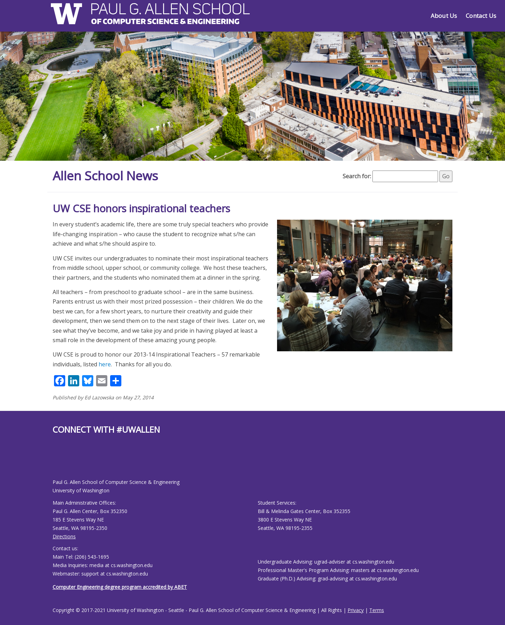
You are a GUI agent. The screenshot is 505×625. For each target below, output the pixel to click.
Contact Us (481, 16)
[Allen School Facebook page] (54, 462)
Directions (64, 536)
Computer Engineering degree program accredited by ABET (120, 587)
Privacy (356, 610)
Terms (376, 610)
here (105, 364)
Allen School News (106, 175)
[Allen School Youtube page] (58, 462)
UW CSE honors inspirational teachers (141, 208)
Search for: (357, 176)
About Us (444, 16)
